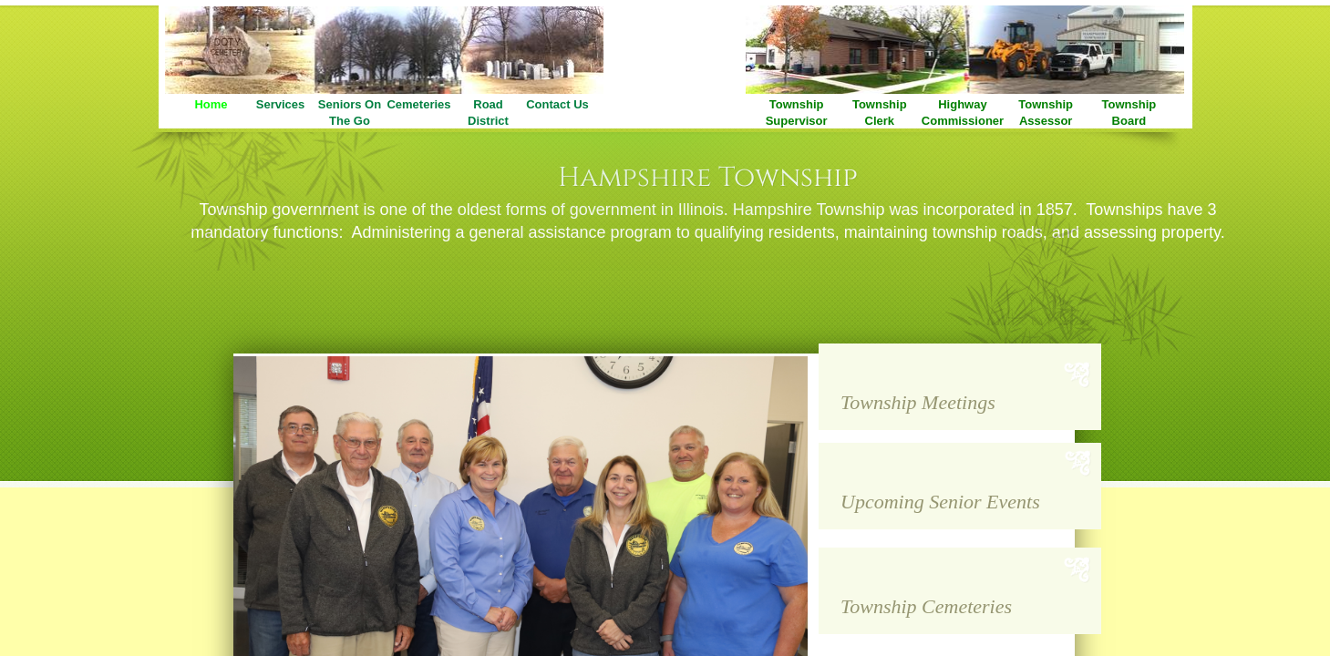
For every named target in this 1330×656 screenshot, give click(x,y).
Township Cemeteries (926, 606)
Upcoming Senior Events (940, 501)
